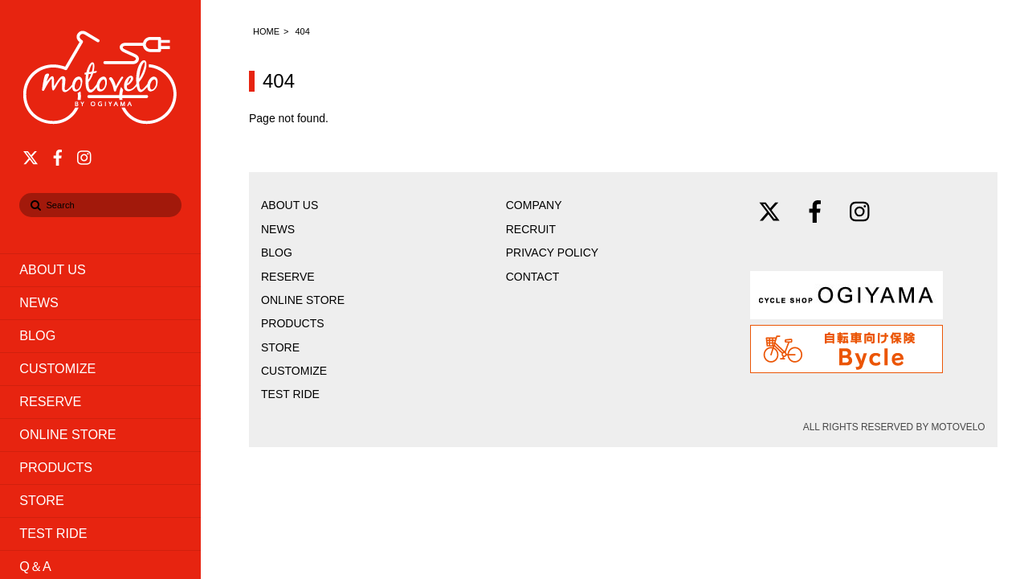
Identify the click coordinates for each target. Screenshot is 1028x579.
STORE (41, 500)
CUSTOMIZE (57, 368)
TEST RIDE (53, 533)
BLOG (37, 335)
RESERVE (50, 401)
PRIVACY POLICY (552, 252)
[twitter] (30, 155)
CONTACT (533, 276)
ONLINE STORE (67, 434)
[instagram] (85, 155)
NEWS (39, 302)
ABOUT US (52, 269)
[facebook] (58, 155)
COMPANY (534, 205)
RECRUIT (531, 229)
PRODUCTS (55, 467)
